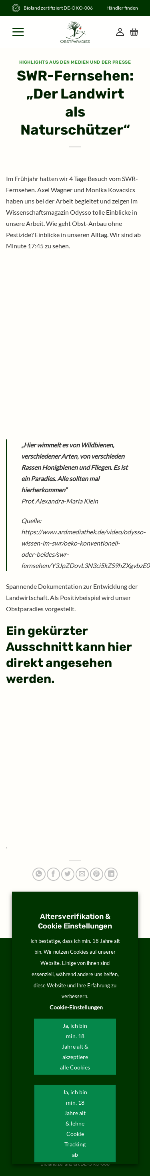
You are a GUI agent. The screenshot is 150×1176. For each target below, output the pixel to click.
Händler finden (122, 8)
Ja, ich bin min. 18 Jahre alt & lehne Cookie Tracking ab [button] (75, 1123)
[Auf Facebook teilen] (53, 874)
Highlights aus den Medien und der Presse (75, 62)
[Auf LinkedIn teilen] (111, 874)
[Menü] (19, 32)
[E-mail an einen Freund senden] (82, 874)
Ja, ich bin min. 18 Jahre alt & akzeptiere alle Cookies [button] (75, 1046)
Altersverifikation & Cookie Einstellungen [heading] (75, 921)
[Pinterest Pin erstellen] (96, 874)
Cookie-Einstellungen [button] (76, 1007)
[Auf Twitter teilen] (67, 874)
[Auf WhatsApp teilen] (39, 874)
